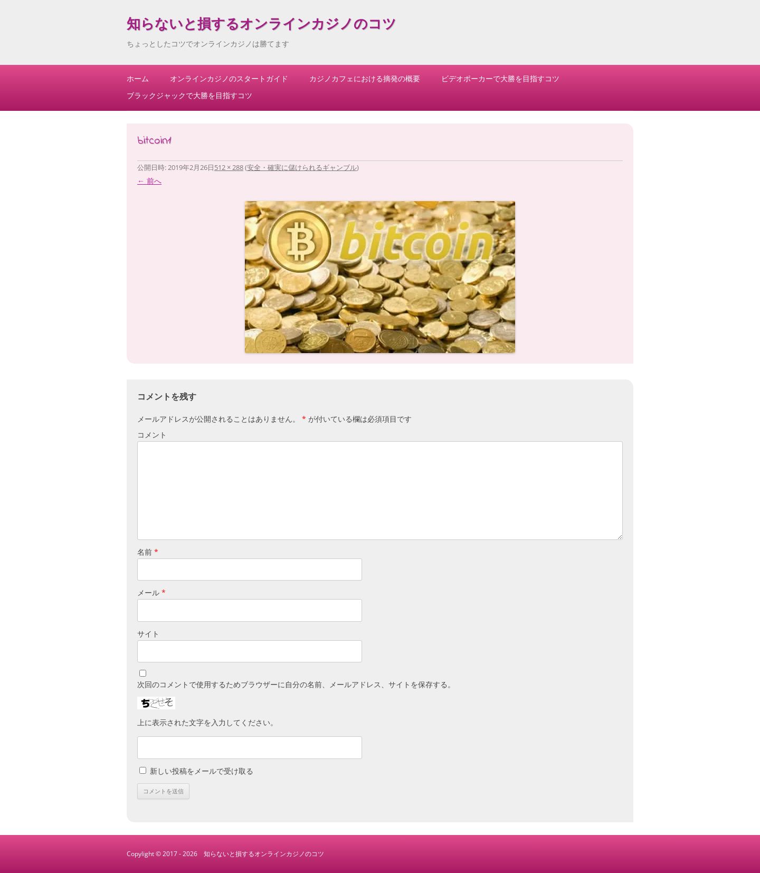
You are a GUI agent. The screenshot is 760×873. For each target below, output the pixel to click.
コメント (152, 435)
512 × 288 (228, 167)
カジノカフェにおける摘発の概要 (364, 78)
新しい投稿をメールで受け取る (201, 771)
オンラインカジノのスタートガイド (229, 78)
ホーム (138, 78)
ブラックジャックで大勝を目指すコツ (189, 95)
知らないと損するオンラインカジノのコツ (261, 25)
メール (151, 592)
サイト (148, 634)
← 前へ (149, 181)
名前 (147, 552)
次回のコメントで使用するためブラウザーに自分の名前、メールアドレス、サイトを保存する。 (296, 684)
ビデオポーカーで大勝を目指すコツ (500, 78)
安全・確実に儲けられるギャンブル (302, 167)
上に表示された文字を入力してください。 (207, 722)
